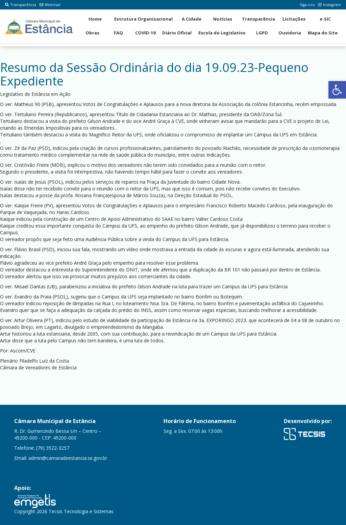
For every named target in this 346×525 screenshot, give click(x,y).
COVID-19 (145, 33)
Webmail (50, 4)
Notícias (222, 19)
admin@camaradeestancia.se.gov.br (67, 458)
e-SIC (325, 19)
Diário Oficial (177, 33)
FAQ (118, 33)
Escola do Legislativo (222, 33)
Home (95, 19)
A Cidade (191, 19)
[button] (337, 90)
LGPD (262, 33)
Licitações (293, 19)
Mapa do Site (323, 33)
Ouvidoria (289, 33)
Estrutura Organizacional (143, 19)
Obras (92, 33)
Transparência (20, 4)
